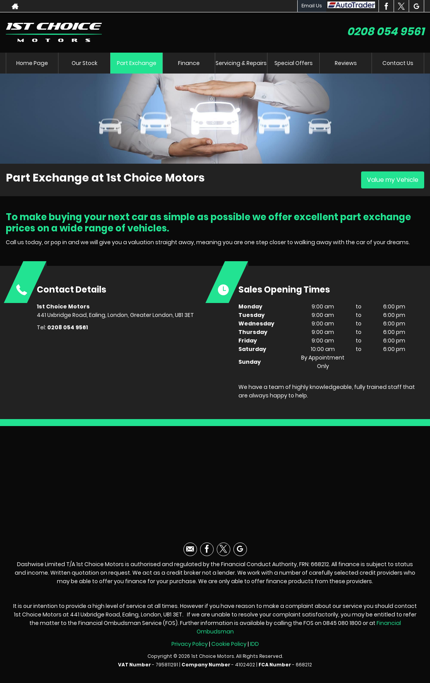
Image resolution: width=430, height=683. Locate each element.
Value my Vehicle (392, 179)
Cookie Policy (229, 644)
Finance (189, 63)
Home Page (32, 63)
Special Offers (293, 63)
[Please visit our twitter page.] (401, 6)
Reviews (346, 63)
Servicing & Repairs (241, 63)
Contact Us (397, 63)
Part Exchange (136, 63)
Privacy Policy (189, 644)
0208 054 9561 (385, 31)
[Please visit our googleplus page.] (416, 6)
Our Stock (85, 63)
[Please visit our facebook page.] (386, 6)
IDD (254, 644)
